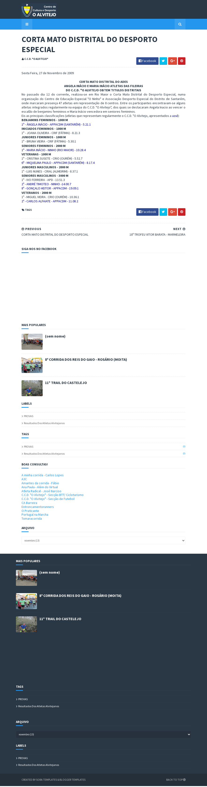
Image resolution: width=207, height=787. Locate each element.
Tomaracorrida (26, 519)
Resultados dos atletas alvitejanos (38, 424)
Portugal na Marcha (29, 515)
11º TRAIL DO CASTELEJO (60, 383)
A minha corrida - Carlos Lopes (37, 476)
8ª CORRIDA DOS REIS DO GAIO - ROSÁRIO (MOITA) (80, 360)
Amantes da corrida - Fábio (34, 484)
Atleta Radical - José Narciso (36, 492)
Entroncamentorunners (32, 507)
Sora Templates (40, 780)
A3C (18, 480)
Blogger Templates (67, 780)
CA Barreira (24, 504)
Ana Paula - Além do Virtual (34, 488)
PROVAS (23, 417)
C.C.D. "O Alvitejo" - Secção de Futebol (42, 500)
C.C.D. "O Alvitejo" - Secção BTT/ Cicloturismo (47, 496)
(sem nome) (49, 337)
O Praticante (24, 511)
